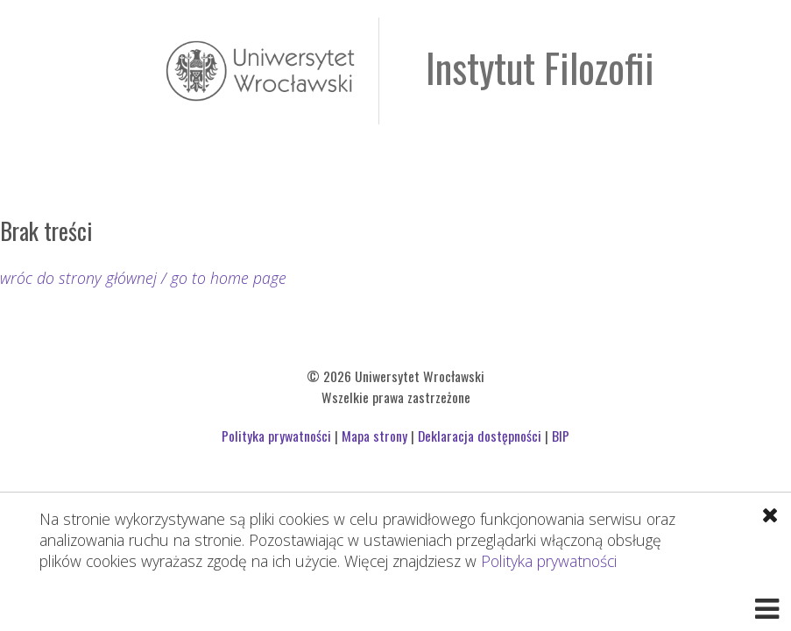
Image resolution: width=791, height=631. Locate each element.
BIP (560, 435)
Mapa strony (374, 435)
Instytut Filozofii (540, 67)
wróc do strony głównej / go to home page (143, 277)
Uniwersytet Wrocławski (260, 71)
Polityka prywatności (549, 560)
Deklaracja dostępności (479, 435)
